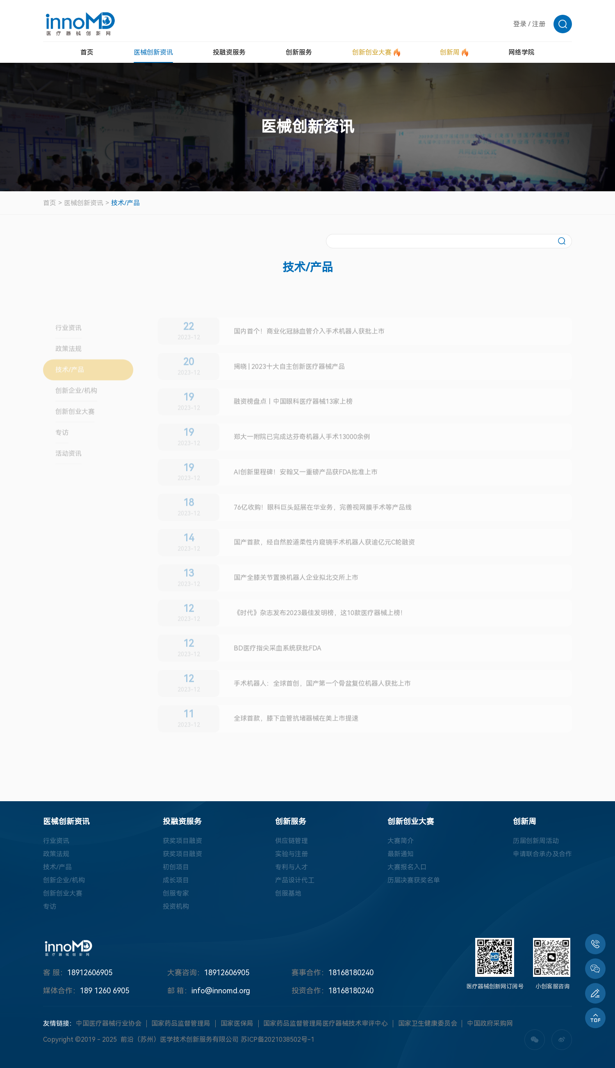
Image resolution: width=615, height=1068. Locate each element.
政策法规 (56, 854)
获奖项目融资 (182, 841)
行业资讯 (56, 841)
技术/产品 (125, 203)
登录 (519, 24)
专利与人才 (291, 867)
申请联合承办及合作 (542, 854)
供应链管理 (291, 841)
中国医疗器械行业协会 (108, 1023)
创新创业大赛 (62, 893)
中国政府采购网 (490, 1023)
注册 (538, 24)
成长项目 (176, 880)
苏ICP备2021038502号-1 (277, 1039)
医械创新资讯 (83, 203)
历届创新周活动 (536, 841)
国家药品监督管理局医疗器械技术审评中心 (325, 1023)
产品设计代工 (294, 880)
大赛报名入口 (407, 867)
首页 (49, 203)
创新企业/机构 (64, 880)
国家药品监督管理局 (180, 1023)
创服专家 (176, 893)
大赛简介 (400, 841)
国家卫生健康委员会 (427, 1023)
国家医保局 (237, 1023)
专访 (49, 906)
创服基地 (288, 893)
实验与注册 (291, 854)
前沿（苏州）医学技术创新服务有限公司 (180, 1039)
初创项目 (176, 867)
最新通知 (400, 854)
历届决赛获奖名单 (413, 880)
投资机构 (176, 906)
